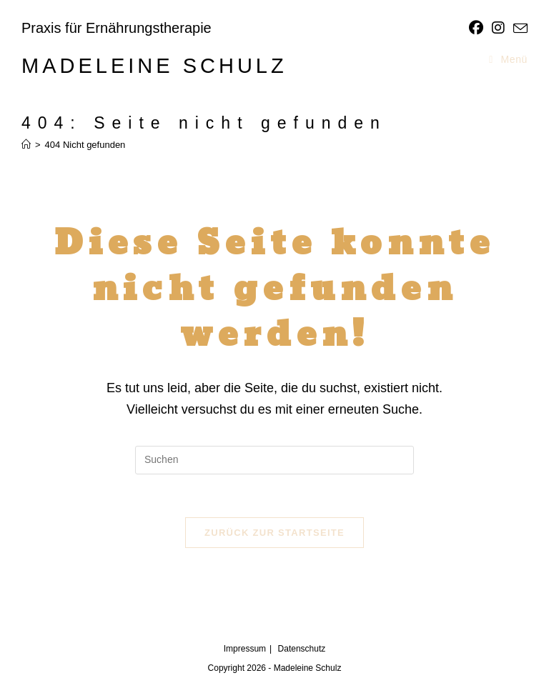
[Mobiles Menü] (508, 59)
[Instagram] (498, 28)
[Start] (26, 144)
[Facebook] (476, 28)
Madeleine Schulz (154, 65)
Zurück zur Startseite (274, 532)
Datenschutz (302, 649)
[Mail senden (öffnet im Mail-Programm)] (518, 28)
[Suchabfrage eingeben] (274, 460)
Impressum (245, 649)
